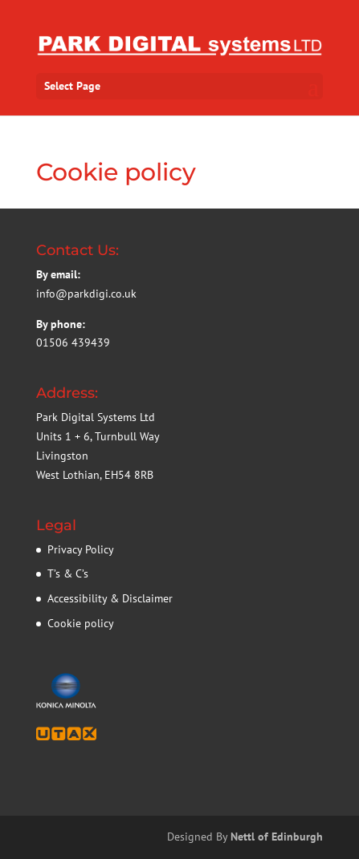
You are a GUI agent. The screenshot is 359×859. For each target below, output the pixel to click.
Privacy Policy (80, 549)
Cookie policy (80, 623)
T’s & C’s (67, 573)
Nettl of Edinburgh (276, 836)
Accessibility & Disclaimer (110, 598)
